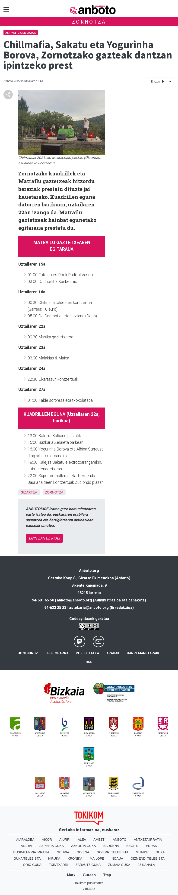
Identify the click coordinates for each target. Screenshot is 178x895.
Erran (151, 846)
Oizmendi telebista (147, 858)
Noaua (117, 858)
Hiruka (54, 858)
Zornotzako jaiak (20, 33)
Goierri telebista (112, 852)
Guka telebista (27, 858)
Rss (89, 662)
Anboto (120, 839)
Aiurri (64, 839)
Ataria (26, 846)
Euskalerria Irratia (31, 852)
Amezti (99, 839)
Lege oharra (56, 653)
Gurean (89, 875)
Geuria (63, 852)
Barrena (111, 846)
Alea (82, 839)
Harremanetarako (144, 653)
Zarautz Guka (88, 865)
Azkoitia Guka (83, 846)
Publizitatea (87, 653)
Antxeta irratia (148, 839)
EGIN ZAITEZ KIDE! (44, 538)
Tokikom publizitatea (89, 883)
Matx (71, 875)
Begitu (132, 846)
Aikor (47, 839)
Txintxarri (58, 865)
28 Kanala (146, 865)
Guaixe (142, 852)
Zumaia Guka (119, 865)
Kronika (75, 858)
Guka (160, 852)
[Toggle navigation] (6, 10)
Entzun (157, 81)
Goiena (82, 852)
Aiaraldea (25, 839)
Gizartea (29, 492)
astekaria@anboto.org (89, 607)
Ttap (107, 875)
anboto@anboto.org (74, 600)
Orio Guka (32, 865)
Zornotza (89, 21)
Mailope (97, 858)
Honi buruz (28, 653)
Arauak (112, 653)
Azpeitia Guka (51, 846)
